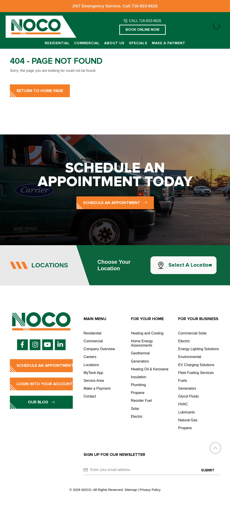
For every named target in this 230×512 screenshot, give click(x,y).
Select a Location (190, 265)
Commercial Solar (192, 333)
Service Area (94, 380)
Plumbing (138, 385)
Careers (90, 357)
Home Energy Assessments (142, 343)
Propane (138, 393)
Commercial (87, 43)
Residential (57, 43)
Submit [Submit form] (208, 470)
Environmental (189, 357)
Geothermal (140, 353)
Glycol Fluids (188, 396)
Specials (138, 43)
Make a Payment (168, 43)
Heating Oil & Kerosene (149, 369)
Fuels (182, 380)
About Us (114, 43)
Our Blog (41, 402)
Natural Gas (187, 420)
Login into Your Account (45, 383)
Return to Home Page (40, 90)
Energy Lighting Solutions (198, 349)
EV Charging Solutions (196, 365)
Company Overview (99, 349)
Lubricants (186, 412)
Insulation (138, 377)
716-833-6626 (145, 6)
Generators (140, 361)
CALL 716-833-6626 (145, 21)
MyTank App (93, 373)
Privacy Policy (150, 490)
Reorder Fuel (141, 400)
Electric (137, 416)
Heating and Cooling (147, 333)
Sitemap (130, 490)
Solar (135, 409)
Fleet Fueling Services (196, 373)
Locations (91, 365)
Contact (90, 396)
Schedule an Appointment (115, 202)
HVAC (183, 404)
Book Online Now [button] (142, 29)
